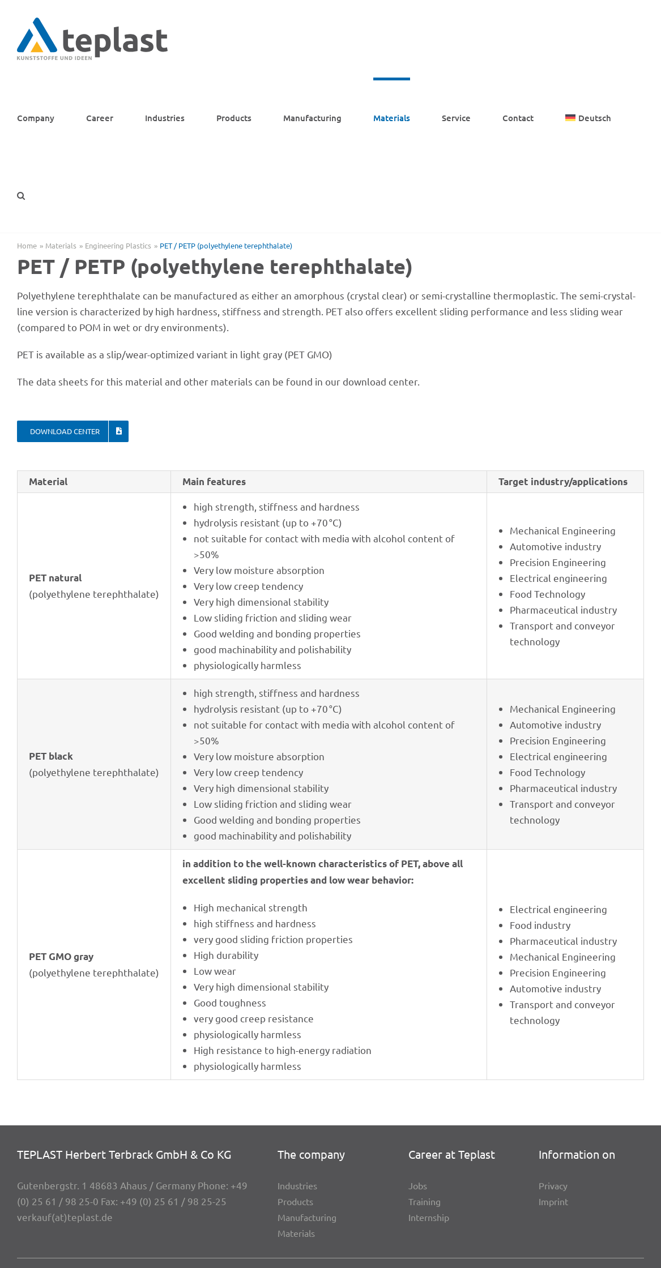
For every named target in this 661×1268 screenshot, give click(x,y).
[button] (21, 194)
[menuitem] (588, 116)
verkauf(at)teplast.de (65, 1217)
